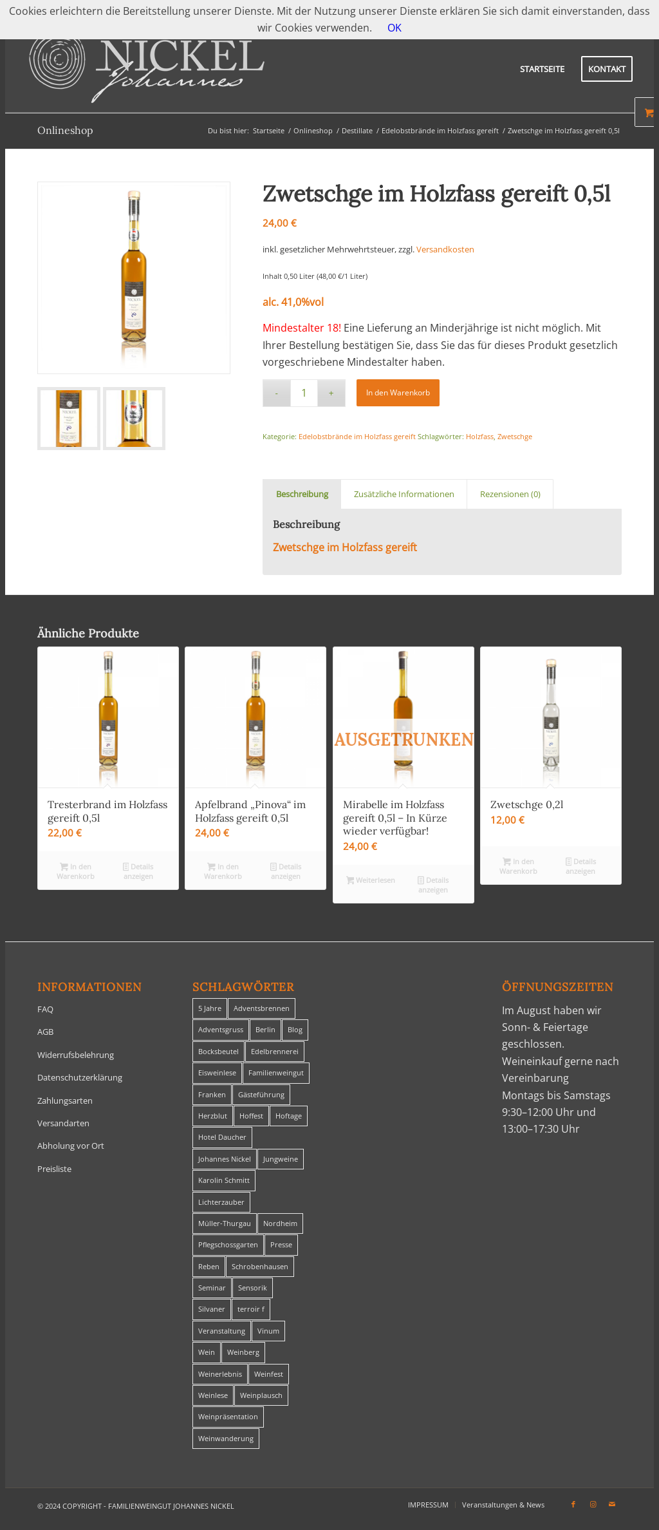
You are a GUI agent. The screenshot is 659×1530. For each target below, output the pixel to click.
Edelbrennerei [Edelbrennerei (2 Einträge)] (275, 1051)
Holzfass (480, 436)
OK (394, 28)
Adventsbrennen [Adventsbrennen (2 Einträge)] (262, 1008)
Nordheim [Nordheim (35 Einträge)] (280, 1223)
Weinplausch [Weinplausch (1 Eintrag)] (261, 1395)
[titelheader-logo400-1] (146, 69)
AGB (45, 1031)
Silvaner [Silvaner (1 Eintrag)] (211, 1309)
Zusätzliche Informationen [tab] (404, 494)
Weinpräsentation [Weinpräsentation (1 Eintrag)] (228, 1416)
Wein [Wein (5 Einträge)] (206, 1352)
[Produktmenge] (304, 393)
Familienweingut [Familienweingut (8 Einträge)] (276, 1072)
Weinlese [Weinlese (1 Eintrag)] (213, 1395)
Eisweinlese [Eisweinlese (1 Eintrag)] (217, 1072)
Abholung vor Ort (70, 1145)
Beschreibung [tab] (302, 494)
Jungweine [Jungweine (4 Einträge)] (280, 1159)
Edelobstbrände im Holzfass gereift (357, 436)
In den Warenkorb (398, 392)
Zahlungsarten (65, 1100)
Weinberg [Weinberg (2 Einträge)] (243, 1352)
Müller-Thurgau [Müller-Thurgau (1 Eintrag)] (224, 1223)
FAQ (45, 1009)
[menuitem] (542, 69)
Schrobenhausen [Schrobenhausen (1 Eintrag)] (260, 1266)
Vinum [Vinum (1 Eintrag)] (268, 1331)
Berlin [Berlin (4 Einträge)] (265, 1029)
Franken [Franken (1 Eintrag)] (212, 1094)
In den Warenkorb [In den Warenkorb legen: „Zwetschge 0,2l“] (518, 866)
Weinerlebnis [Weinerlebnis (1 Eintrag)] (220, 1374)
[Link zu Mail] (612, 1504)
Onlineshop (65, 130)
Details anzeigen (138, 871)
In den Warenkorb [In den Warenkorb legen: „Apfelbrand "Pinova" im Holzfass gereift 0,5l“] (223, 871)
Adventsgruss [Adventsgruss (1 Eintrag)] (220, 1029)
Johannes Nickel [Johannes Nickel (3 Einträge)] (224, 1159)
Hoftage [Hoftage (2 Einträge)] (288, 1115)
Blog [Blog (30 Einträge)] (295, 1029)
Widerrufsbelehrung (75, 1055)
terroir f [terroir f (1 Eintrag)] (251, 1309)
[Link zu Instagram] (592, 1504)
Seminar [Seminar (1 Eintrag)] (212, 1287)
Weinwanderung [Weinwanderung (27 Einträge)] (226, 1438)
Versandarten (63, 1123)
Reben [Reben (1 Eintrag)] (208, 1266)
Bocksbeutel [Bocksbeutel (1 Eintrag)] (218, 1051)
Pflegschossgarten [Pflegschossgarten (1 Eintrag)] (228, 1244)
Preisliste (54, 1169)
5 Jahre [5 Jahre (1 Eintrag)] (209, 1008)
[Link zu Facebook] (573, 1504)
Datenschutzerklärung (79, 1077)
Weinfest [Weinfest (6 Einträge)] (268, 1374)
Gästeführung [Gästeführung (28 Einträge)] (261, 1094)
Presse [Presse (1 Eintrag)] (281, 1244)
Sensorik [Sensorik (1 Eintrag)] (252, 1287)
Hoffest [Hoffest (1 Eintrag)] (251, 1115)
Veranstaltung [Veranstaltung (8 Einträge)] (221, 1331)
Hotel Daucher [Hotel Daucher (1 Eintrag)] (222, 1137)
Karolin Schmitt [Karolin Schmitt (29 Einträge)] (224, 1180)
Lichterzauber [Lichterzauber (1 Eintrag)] (221, 1202)
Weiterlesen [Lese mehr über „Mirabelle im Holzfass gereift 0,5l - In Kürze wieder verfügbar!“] (371, 881)
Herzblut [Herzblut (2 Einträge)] (212, 1115)
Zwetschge (514, 436)
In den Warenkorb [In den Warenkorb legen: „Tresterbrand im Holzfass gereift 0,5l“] (76, 871)
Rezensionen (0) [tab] (510, 494)
